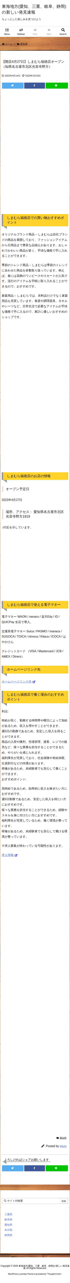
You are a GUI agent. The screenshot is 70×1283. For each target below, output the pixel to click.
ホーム (9, 44)
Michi (63, 1146)
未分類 (8, 1229)
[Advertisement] (35, 155)
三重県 (8, 1214)
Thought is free (54, 1274)
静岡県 (8, 1235)
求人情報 (8, 855)
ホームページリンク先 (17, 681)
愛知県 (24, 44)
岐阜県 (8, 1219)
